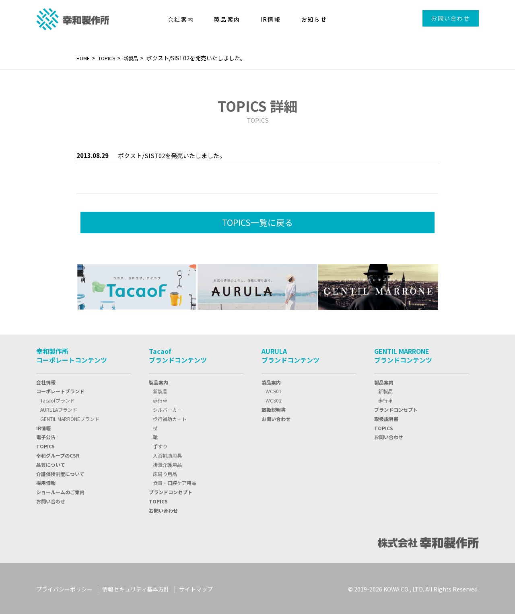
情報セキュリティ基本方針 (135, 588)
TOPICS (111, 58)
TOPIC (45, 444)
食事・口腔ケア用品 (174, 481)
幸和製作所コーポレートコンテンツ (71, 354)
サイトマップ (196, 588)
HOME (84, 58)
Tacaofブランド (57, 398)
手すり (160, 444)
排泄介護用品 (167, 463)
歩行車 (160, 398)
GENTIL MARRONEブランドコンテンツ (403, 354)
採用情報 (46, 481)
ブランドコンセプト (170, 490)
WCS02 (274, 398)
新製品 (138, 58)
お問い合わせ (450, 18)
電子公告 (46, 435)
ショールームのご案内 (60, 490)
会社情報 (46, 380)
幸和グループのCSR (57, 453)
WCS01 (274, 389)
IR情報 (43, 426)
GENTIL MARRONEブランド (69, 417)
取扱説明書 (274, 408)
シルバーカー (167, 408)
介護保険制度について (60, 472)
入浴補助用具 (167, 453)
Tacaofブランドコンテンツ (178, 354)
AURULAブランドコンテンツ (290, 354)
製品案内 (158, 380)
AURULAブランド (58, 408)
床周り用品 (165, 472)
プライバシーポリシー (64, 588)
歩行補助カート (170, 417)
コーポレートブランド (60, 389)
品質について (50, 463)
